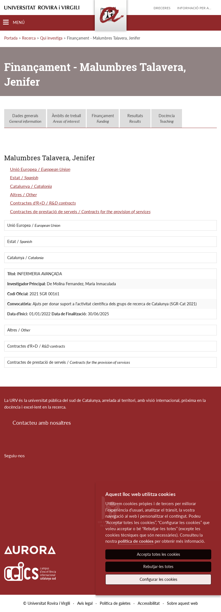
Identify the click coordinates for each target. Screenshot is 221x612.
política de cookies (136, 541)
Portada (11, 38)
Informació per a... (194, 8)
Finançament (103, 118)
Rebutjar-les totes (158, 566)
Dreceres (162, 8)
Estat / (24, 177)
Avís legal (85, 603)
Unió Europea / (40, 169)
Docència (167, 118)
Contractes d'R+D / (43, 202)
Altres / (23, 194)
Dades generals (25, 118)
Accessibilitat (149, 603)
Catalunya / (31, 186)
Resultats (135, 118)
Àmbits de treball (66, 118)
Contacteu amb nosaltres (42, 422)
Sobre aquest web (182, 603)
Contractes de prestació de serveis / (80, 211)
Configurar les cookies (158, 579)
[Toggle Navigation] (13, 22)
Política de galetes (115, 603)
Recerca (29, 38)
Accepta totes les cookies (158, 554)
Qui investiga (51, 38)
